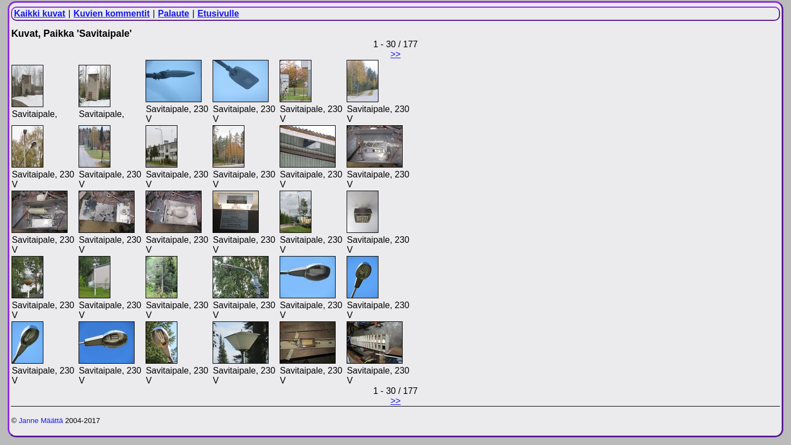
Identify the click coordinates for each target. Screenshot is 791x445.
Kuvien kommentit (112, 13)
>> (396, 54)
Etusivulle (218, 13)
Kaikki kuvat (39, 13)
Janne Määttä (41, 420)
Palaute (174, 13)
